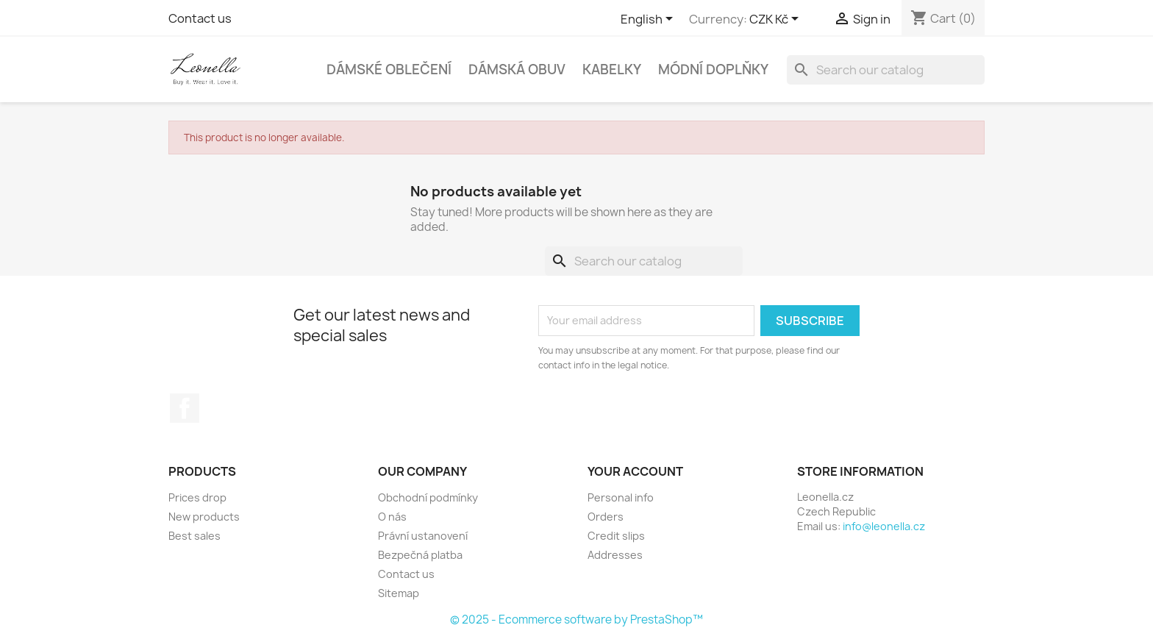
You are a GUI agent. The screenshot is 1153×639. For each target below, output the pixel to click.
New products (204, 517)
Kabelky (611, 69)
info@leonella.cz (884, 526)
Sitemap (398, 593)
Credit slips (616, 536)
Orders (606, 517)
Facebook (184, 408)
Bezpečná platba (420, 555)
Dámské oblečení (388, 69)
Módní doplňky (713, 69)
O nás (392, 517)
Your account (635, 471)
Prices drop (197, 497)
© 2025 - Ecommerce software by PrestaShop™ (576, 619)
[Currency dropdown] (776, 20)
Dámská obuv (516, 69)
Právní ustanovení (423, 536)
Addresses (615, 555)
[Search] (886, 70)
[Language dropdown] (649, 20)
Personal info (621, 497)
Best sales (194, 536)
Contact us (200, 18)
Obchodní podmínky (428, 497)
